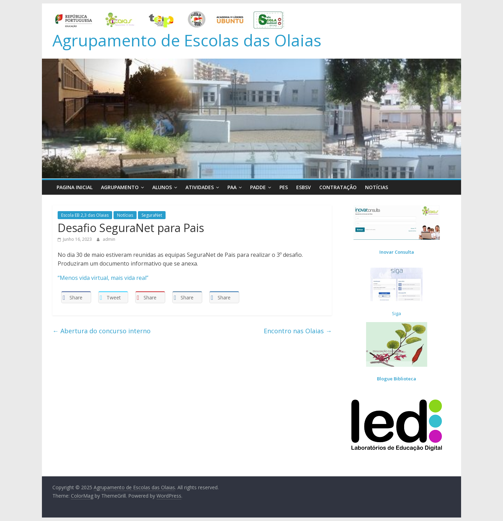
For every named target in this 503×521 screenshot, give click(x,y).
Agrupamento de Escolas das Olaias (186, 40)
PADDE (258, 187)
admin (109, 239)
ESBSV (303, 187)
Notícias (376, 187)
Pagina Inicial (75, 187)
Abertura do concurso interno (101, 331)
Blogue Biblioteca (396, 378)
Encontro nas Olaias (298, 331)
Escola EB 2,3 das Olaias (85, 215)
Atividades (199, 187)
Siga (396, 313)
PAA (231, 187)
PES (283, 187)
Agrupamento (120, 187)
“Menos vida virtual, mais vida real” (103, 278)
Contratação (338, 187)
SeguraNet (151, 215)
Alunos (162, 187)
